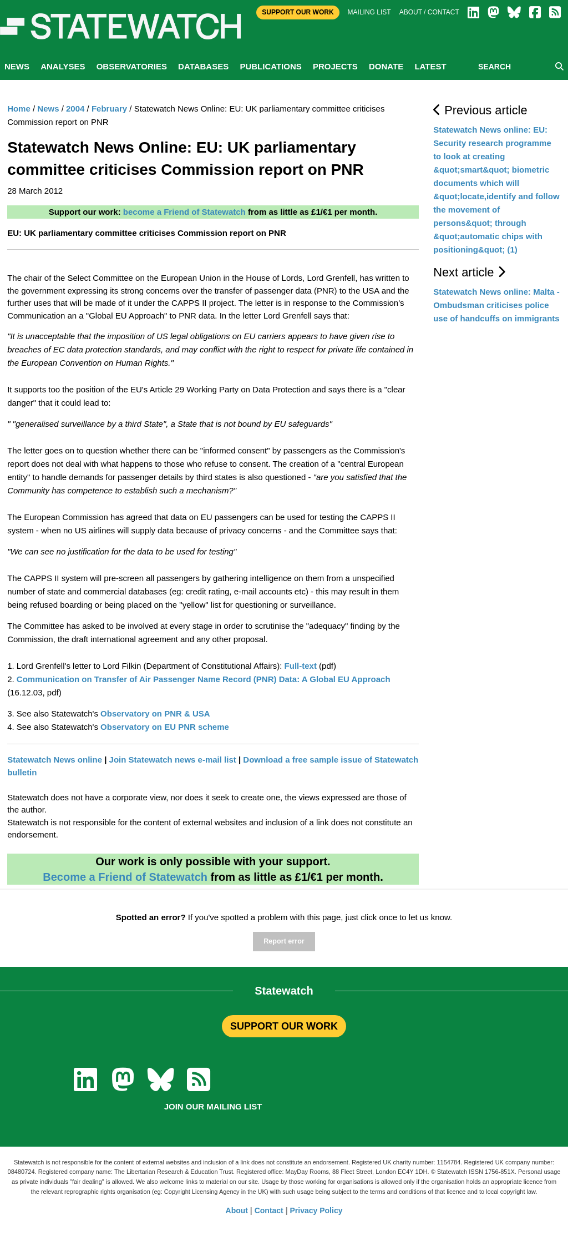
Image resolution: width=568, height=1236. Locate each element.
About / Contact (429, 12)
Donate (386, 66)
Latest (430, 66)
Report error (283, 941)
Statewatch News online (54, 759)
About (237, 1210)
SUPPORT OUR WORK (284, 1026)
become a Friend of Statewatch (184, 211)
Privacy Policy (316, 1210)
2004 (75, 108)
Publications (270, 66)
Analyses (62, 66)
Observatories (132, 66)
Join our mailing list (213, 1106)
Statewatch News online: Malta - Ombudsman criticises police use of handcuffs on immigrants (496, 305)
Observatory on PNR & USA (155, 713)
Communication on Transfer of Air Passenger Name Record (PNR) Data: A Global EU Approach (203, 679)
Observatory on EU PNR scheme (164, 726)
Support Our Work (297, 12)
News (16, 66)
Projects (335, 66)
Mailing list (369, 12)
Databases (203, 66)
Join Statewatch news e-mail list (172, 759)
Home (19, 108)
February (109, 108)
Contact (269, 1210)
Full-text (301, 665)
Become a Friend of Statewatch (125, 877)
